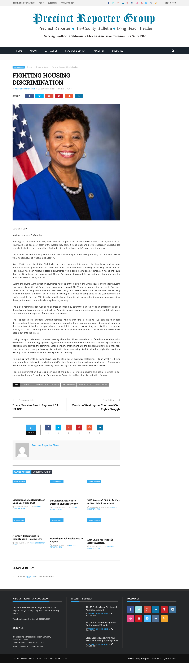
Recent (75, 598)
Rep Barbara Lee (68, 384)
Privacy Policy (67, 3)
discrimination (42, 384)
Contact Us (51, 50)
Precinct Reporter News (24, 3)
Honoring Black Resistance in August (66, 540)
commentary (27, 384)
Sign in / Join (170, 3)
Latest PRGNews (19, 481)
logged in (30, 576)
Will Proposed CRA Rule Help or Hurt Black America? (103, 502)
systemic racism (101, 384)
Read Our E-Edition (75, 50)
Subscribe (52, 3)
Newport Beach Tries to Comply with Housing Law (27, 537)
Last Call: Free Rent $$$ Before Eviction (100, 541)
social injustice (85, 384)
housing (55, 384)
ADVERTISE (99, 50)
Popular (87, 598)
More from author (42, 472)
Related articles (22, 472)
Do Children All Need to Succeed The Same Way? (64, 502)
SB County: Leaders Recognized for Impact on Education (101, 623)
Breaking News (18, 67)
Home (19, 50)
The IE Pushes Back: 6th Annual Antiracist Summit (101, 608)
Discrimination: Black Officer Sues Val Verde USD (29, 501)
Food (41, 3)
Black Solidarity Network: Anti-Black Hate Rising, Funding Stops (102, 639)
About (33, 50)
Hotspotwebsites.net (150, 658)
